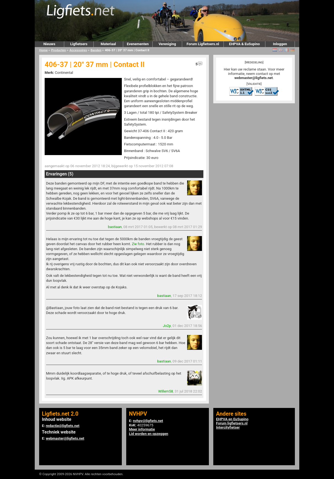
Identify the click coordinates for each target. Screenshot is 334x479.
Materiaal (108, 44)
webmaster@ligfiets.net (254, 78)
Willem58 (165, 391)
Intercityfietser (228, 427)
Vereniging (167, 44)
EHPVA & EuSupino (244, 44)
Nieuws (49, 44)
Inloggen (280, 44)
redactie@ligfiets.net (62, 426)
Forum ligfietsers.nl (231, 423)
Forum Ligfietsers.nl (203, 44)
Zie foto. (138, 244)
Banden (95, 50)
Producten (58, 50)
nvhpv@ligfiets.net (148, 421)
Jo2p (167, 326)
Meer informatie (142, 429)
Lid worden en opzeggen (148, 434)
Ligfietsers (78, 44)
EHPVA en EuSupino (232, 419)
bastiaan (115, 227)
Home (43, 50)
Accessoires (78, 50)
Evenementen (138, 44)
